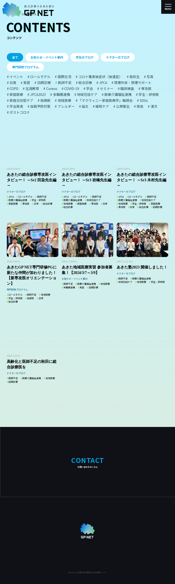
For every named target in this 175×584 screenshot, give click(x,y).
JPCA (11, 196)
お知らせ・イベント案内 (47, 57)
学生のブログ (85, 57)
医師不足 (41, 196)
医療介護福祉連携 (17, 200)
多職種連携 (69, 287)
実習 (82, 287)
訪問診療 (157, 207)
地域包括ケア (94, 200)
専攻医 (25, 203)
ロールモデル (25, 196)
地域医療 (68, 203)
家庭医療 (13, 203)
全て (15, 57)
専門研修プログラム (25, 67)
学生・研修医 (39, 200)
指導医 (30, 298)
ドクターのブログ (118, 57)
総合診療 (47, 203)
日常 (36, 203)
